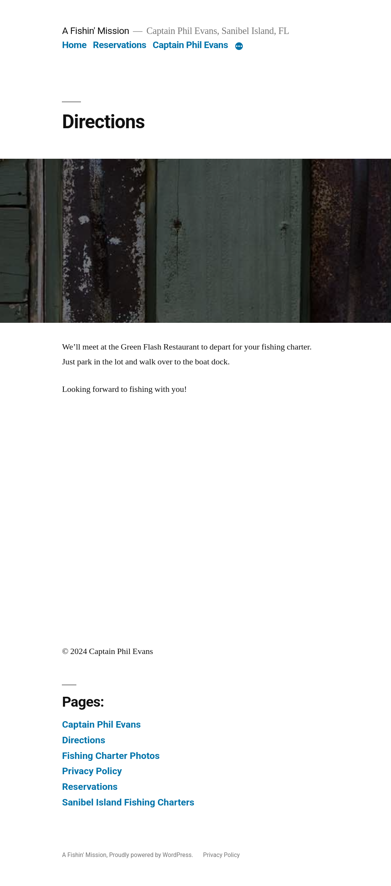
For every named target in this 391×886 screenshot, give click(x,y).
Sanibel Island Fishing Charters (128, 802)
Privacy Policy (92, 770)
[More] (239, 46)
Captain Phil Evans (190, 44)
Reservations (119, 44)
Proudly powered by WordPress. (152, 855)
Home (74, 44)
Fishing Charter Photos (111, 755)
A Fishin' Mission (95, 30)
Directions (83, 740)
